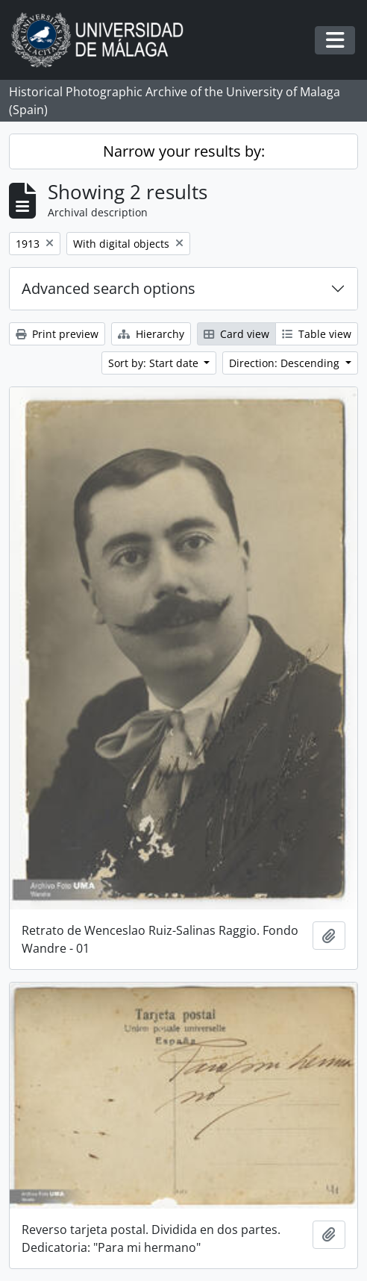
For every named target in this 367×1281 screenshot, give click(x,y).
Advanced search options (108, 288)
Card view (236, 334)
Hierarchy (151, 334)
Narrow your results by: (184, 151)
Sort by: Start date (154, 363)
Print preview (57, 334)
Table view (316, 334)
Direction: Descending (285, 363)
